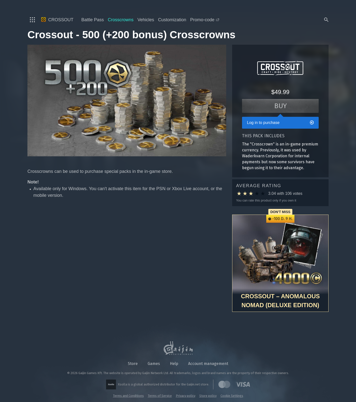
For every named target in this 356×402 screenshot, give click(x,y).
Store (133, 363)
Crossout (57, 19)
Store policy (208, 396)
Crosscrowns (121, 19)
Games (154, 363)
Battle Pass (92, 19)
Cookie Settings (232, 396)
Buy (280, 106)
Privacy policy (185, 396)
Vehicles (145, 19)
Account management (208, 363)
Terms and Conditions (128, 396)
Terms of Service (160, 396)
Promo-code (204, 19)
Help (174, 363)
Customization (172, 19)
